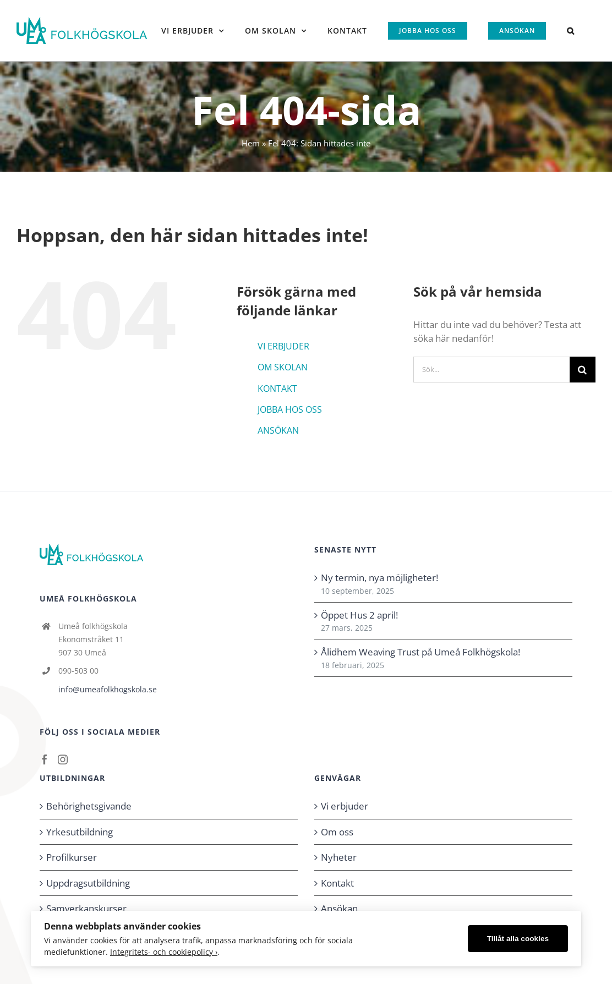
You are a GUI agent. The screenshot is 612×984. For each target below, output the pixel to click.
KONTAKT (277, 388)
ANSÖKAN (278, 430)
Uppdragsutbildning (88, 883)
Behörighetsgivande (89, 806)
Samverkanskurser (86, 908)
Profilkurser (71, 857)
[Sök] (582, 369)
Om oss (337, 832)
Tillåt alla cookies (518, 938)
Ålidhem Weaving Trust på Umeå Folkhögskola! (420, 652)
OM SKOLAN (283, 367)
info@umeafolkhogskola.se (107, 689)
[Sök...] (491, 369)
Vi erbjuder (344, 806)
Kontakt (337, 883)
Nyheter (339, 857)
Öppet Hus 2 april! (359, 615)
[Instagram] (63, 759)
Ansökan (339, 908)
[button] (571, 30)
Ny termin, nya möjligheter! (379, 577)
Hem (251, 143)
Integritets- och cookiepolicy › (163, 952)
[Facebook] (45, 759)
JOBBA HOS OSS (290, 409)
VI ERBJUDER (283, 346)
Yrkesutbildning (79, 832)
